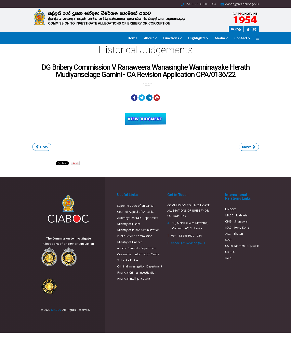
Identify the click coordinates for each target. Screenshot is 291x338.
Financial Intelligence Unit (133, 278)
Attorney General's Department (137, 218)
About (149, 38)
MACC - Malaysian (237, 215)
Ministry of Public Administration (138, 230)
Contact (241, 38)
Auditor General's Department (137, 248)
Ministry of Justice (129, 224)
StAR (228, 240)
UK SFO (230, 252)
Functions (171, 38)
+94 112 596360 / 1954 (200, 4)
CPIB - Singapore (236, 221)
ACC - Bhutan (234, 233)
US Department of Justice (242, 246)
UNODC (230, 209)
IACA (228, 258)
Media (220, 38)
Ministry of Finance (129, 242)
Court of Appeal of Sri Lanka (135, 212)
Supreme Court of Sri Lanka (135, 206)
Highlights (197, 38)
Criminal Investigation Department (139, 266)
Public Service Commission (134, 236)
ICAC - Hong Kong (237, 227)
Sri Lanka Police (127, 260)
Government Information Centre (138, 254)
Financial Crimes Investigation (136, 272)
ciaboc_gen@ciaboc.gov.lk (242, 4)
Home (132, 38)
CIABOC (56, 310)
